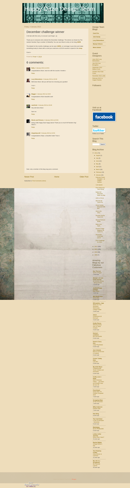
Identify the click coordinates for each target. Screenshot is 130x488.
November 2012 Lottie (98, 76)
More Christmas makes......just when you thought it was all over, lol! (98, 382)
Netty (33, 68)
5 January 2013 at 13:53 (48, 133)
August (98, 155)
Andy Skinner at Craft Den (97, 454)
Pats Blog (96, 413)
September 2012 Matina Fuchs (97, 68)
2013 (96, 153)
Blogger (74, 479)
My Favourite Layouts (96, 464)
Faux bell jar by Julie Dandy (100, 188)
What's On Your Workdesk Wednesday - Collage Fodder (97, 307)
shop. (80, 48)
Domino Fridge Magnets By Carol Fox (100, 230)
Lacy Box (95, 361)
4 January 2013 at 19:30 (50, 79)
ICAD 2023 (96, 298)
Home (56, 177)
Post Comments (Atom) (39, 181)
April (97, 166)
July (97, 158)
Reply (33, 73)
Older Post (84, 177)
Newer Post (29, 177)
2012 (96, 246)
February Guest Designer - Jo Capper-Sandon (100, 180)
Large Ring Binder (98, 345)
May (97, 164)
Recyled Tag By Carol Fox (100, 216)
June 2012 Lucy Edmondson (97, 60)
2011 (96, 249)
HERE (79, 42)
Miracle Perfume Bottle (100, 220)
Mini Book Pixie (98, 296)
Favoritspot (96, 390)
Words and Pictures (37, 120)
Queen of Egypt (97, 272)
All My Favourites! (98, 401)
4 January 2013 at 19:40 (43, 94)
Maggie (33, 94)
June (97, 161)
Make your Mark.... (99, 225)
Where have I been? (98, 437)
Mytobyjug (96, 427)
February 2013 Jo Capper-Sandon (97, 79)
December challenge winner (99, 236)
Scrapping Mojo (98, 400)
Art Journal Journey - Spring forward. (98, 281)
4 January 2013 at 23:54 (51, 120)
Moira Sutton (97, 47)
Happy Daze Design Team (59, 8)
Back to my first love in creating (98, 352)
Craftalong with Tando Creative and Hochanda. (98, 370)
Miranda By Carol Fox (99, 201)
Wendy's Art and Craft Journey (98, 278)
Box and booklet (97, 336)
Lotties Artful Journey (97, 434)
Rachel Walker (97, 442)
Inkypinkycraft (35, 133)
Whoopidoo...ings (98, 303)
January (98, 175)
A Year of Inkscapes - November (98, 421)
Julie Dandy (96, 37)
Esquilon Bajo (97, 408)
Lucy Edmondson (36, 79)
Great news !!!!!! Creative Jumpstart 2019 (98, 393)
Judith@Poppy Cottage (97, 288)
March (98, 169)
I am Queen (99, 185)
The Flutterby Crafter (97, 451)
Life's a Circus (100, 198)
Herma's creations (96, 334)
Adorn (95, 315)
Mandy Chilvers (98, 44)
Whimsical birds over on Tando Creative (97, 326)
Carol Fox (96, 33)
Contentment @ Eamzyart (97, 317)
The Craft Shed (97, 419)
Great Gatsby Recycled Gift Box (100, 206)
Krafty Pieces (97, 323)
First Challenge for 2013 (100, 241)
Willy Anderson (97, 407)
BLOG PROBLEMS (98, 429)
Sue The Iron (97, 271)
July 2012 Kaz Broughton (96, 64)
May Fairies (96, 291)
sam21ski (34, 105)
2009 (96, 255)
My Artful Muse (97, 367)
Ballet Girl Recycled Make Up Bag (100, 193)
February (99, 172)
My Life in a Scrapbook (96, 461)
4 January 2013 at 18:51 (42, 68)
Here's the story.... (99, 211)
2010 (96, 252)
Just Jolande (97, 350)
